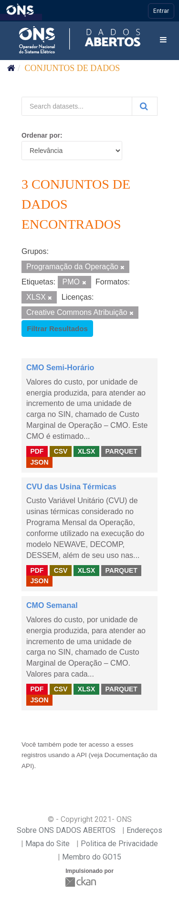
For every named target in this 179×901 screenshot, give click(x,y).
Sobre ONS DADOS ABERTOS (66, 830)
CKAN (81, 882)
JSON (39, 462)
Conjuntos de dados (72, 68)
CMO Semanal (52, 605)
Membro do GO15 (91, 856)
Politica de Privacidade (119, 843)
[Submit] (145, 106)
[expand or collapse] (163, 40)
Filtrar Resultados (57, 328)
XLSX (86, 451)
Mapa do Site (47, 843)
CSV (61, 451)
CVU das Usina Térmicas (71, 487)
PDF (36, 451)
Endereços (144, 830)
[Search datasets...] (76, 106)
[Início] (11, 68)
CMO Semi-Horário (60, 368)
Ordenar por (40, 135)
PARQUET (121, 451)
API (81, 755)
